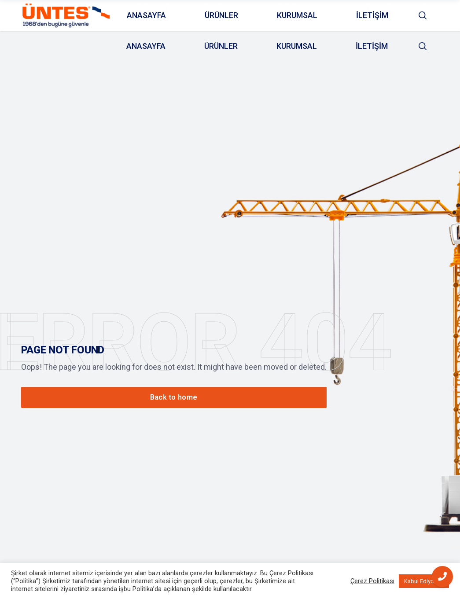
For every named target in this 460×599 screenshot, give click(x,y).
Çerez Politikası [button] (372, 581)
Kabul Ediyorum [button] (424, 581)
